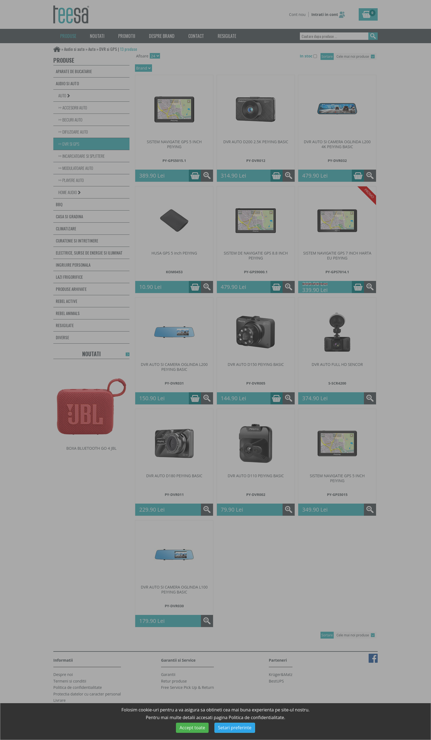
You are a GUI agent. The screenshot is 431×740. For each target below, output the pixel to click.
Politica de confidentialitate (256, 717)
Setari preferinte (235, 728)
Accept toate (192, 728)
